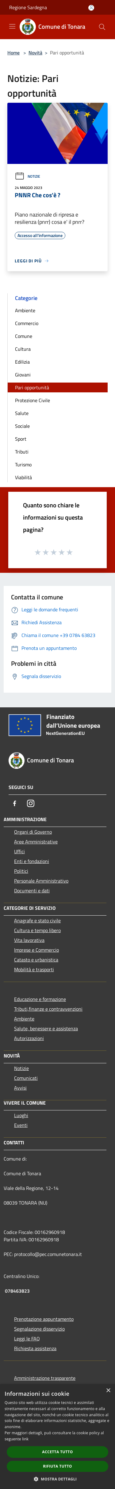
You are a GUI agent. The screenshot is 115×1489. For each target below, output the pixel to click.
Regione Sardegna (28, 7)
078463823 (17, 1291)
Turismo (23, 464)
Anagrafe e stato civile (37, 920)
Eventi (21, 1125)
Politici (21, 871)
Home (13, 52)
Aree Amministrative (36, 841)
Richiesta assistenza (35, 1348)
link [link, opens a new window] (25, 1439)
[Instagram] (31, 803)
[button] (57, 1479)
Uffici (19, 851)
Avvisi (20, 1087)
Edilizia (22, 361)
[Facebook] (15, 803)
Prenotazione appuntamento (44, 1319)
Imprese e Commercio (36, 950)
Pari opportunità (32, 387)
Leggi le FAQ (27, 1338)
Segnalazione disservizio (39, 1328)
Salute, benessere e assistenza (46, 1028)
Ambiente (25, 310)
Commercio (26, 323)
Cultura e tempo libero (37, 930)
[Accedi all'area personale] (91, 8)
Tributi (22, 451)
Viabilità (23, 477)
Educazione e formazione (40, 999)
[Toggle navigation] (12, 26)
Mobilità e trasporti (34, 969)
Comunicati (26, 1078)
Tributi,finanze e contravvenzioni (48, 1009)
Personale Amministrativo (41, 880)
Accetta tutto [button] (57, 1451)
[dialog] (57, 1436)
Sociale (22, 426)
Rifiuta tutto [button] (57, 1466)
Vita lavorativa (29, 940)
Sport (20, 439)
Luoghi (21, 1115)
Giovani (23, 374)
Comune (23, 336)
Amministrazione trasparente (44, 1378)
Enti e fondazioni (31, 861)
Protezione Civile (32, 400)
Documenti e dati (32, 890)
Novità (35, 52)
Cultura (23, 349)
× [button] (108, 1390)
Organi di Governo (33, 831)
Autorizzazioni (29, 1038)
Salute (22, 413)
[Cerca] (102, 27)
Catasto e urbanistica (36, 959)
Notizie (27, 176)
